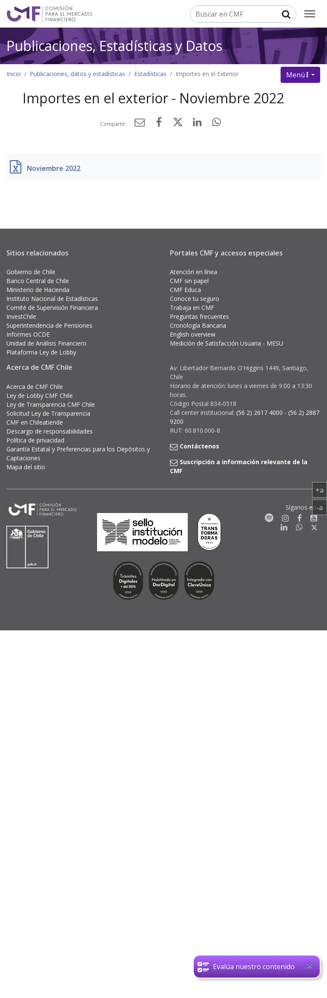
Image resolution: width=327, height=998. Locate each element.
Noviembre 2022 (53, 168)
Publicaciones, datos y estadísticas (77, 74)
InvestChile (21, 316)
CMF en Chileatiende (34, 422)
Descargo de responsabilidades (49, 431)
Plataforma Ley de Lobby (41, 352)
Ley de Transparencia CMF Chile (50, 404)
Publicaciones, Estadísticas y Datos (114, 46)
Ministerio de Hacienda (37, 290)
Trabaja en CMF (192, 307)
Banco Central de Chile (37, 281)
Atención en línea (193, 272)
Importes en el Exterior (206, 74)
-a (321, 507)
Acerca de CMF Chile (34, 387)
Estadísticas (150, 74)
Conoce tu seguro (194, 299)
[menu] (309, 14)
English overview (192, 334)
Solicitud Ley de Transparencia (48, 413)
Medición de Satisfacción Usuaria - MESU (226, 343)
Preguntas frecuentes (199, 316)
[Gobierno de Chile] (27, 547)
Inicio (13, 74)
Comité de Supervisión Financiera (52, 307)
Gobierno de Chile (30, 272)
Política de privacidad (35, 440)
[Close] (309, 965)
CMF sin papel (189, 281)
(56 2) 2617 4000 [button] (260, 412)
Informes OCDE (28, 334)
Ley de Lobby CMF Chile (39, 395)
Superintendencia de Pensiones (49, 325)
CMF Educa (185, 290)
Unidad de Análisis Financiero (46, 343)
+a (321, 490)
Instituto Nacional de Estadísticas (52, 299)
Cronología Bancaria (198, 325)
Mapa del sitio (25, 467)
